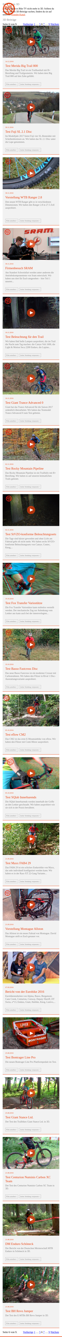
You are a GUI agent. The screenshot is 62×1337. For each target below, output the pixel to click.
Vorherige (28, 24)
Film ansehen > (11, 84)
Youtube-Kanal (18, 14)
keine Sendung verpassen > (30, 84)
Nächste (54, 24)
